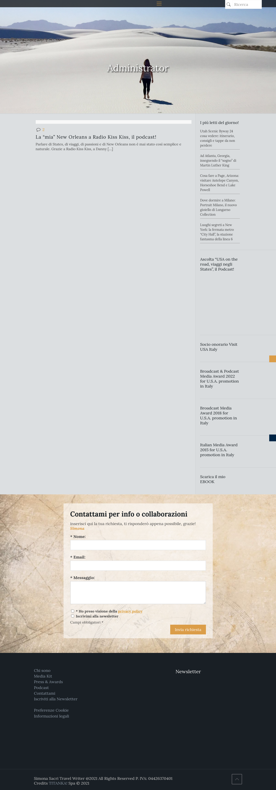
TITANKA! (58, 783)
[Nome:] (138, 545)
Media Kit (43, 676)
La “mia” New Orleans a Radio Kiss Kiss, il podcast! (96, 137)
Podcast (41, 687)
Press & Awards (48, 681)
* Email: (77, 557)
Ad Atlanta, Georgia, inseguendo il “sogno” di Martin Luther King (218, 160)
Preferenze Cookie (51, 710)
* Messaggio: (82, 577)
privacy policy (130, 611)
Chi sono (42, 670)
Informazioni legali (51, 716)
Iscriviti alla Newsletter (56, 698)
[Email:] (138, 566)
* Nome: (78, 536)
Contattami (44, 693)
